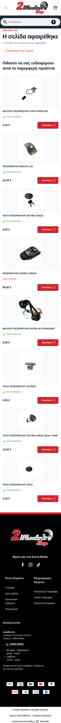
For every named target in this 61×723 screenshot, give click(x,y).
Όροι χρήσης (11, 593)
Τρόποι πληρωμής (43, 597)
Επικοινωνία (11, 609)
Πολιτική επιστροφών (44, 603)
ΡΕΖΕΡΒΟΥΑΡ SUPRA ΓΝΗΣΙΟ (20, 273)
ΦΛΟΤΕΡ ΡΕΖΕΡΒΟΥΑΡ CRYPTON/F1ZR (25, 111)
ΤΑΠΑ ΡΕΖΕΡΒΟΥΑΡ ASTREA (19, 386)
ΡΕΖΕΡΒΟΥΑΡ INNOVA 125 (18, 166)
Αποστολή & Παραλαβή (45, 591)
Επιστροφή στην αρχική (18, 50)
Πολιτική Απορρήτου (42, 715)
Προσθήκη (49, 125)
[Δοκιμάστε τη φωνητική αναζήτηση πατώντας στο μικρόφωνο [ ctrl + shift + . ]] (55, 22)
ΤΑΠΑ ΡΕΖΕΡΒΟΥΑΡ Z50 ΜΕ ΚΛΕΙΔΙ (23, 215)
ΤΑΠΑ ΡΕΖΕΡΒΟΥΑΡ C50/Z (18, 484)
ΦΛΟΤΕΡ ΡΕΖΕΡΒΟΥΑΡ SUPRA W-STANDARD (29, 328)
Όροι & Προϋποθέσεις (19, 715)
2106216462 (16, 644)
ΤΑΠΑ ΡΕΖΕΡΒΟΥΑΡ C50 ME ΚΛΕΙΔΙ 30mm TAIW (30, 435)
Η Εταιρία (10, 587)
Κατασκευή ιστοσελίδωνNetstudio (30, 721)
